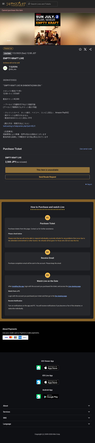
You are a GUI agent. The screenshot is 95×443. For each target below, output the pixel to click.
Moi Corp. (56, 434)
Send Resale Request (47, 177)
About (5, 406)
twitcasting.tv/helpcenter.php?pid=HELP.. (19, 126)
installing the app (18, 286)
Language (7, 424)
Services (6, 412)
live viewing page (61, 296)
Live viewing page (74, 286)
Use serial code (86, 149)
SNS (5, 418)
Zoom (7, 40)
